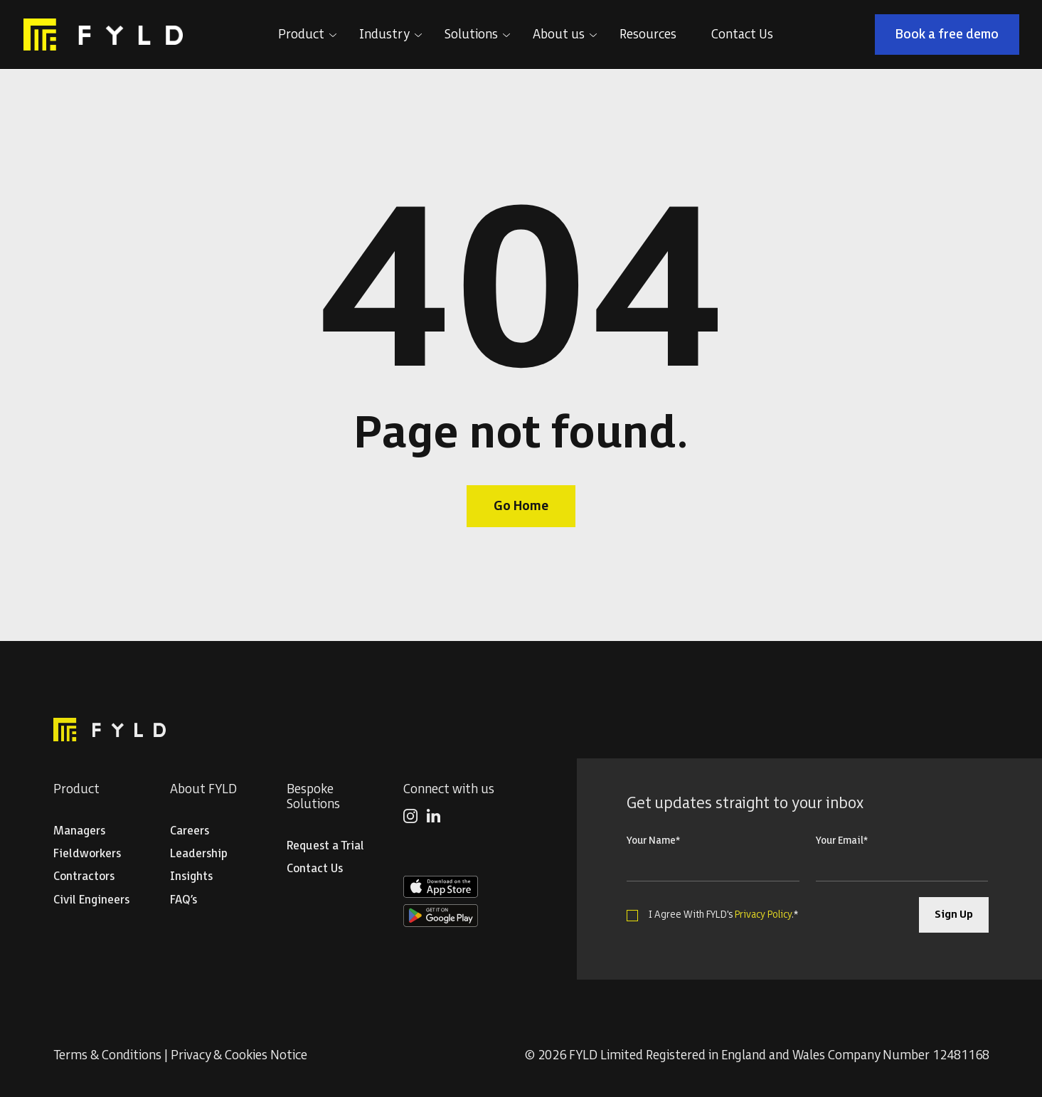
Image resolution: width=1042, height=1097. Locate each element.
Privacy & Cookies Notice (239, 1055)
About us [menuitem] (559, 34)
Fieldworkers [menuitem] (87, 854)
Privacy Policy (763, 914)
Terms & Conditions (107, 1055)
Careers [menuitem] (189, 831)
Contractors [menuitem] (84, 877)
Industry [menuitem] (384, 34)
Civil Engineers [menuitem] (91, 900)
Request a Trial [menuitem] (325, 846)
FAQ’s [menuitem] (183, 900)
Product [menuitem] (301, 34)
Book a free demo (947, 34)
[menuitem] (410, 818)
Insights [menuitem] (191, 877)
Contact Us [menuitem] (742, 34)
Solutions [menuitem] (471, 34)
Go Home (521, 506)
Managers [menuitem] (79, 831)
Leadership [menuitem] (199, 854)
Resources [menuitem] (648, 34)
